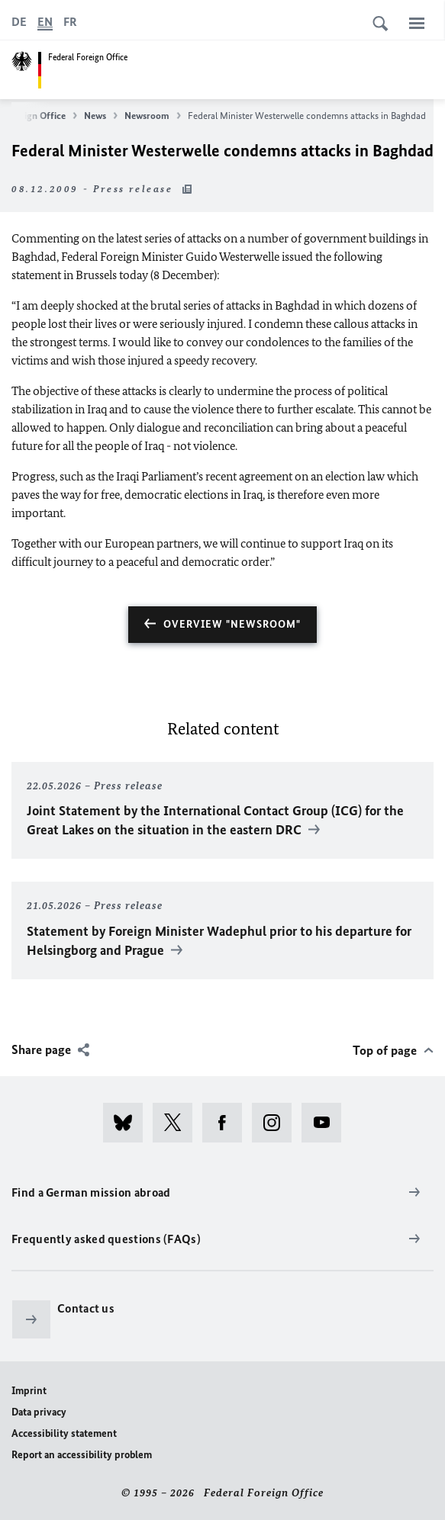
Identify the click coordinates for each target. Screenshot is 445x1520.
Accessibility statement (64, 1433)
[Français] (70, 22)
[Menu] (417, 23)
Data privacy (38, 1412)
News (101, 116)
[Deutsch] (19, 22)
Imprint (29, 1390)
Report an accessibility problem (81, 1454)
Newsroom (152, 116)
